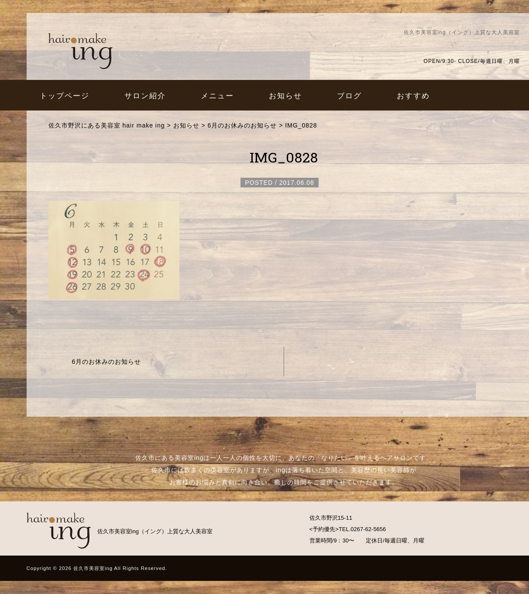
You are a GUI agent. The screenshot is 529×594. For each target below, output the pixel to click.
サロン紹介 (145, 95)
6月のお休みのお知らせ (106, 361)
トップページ (64, 95)
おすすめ (413, 95)
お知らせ (285, 95)
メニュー (217, 95)
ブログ (349, 95)
